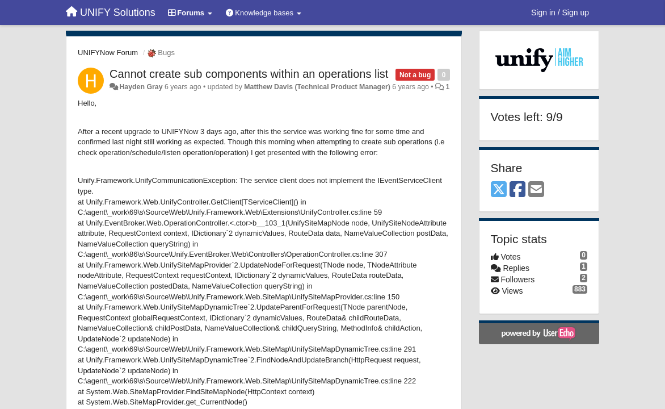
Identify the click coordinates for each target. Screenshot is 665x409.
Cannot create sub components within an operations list (249, 74)
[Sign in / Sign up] (560, 12)
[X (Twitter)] (499, 190)
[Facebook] (517, 190)
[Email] (536, 190)
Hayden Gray (140, 87)
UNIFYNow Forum (108, 52)
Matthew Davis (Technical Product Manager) (317, 87)
